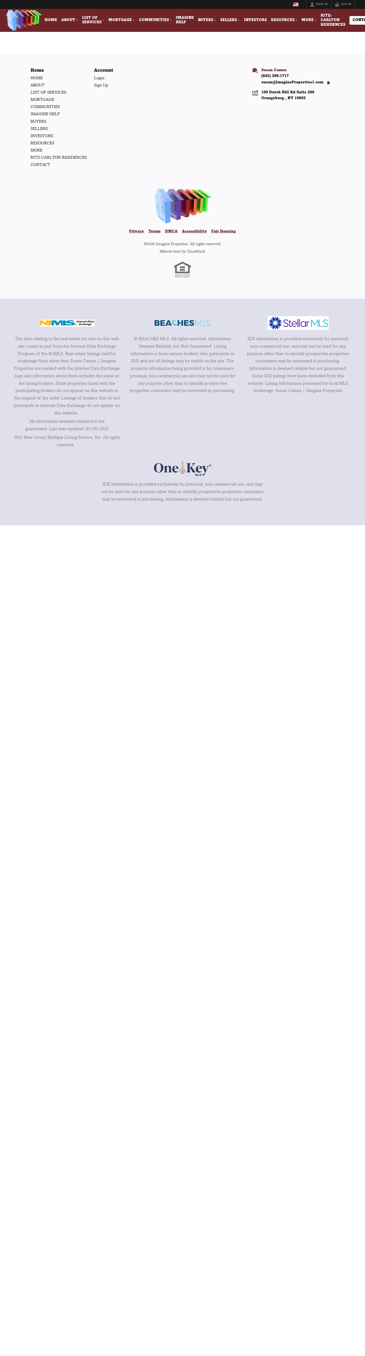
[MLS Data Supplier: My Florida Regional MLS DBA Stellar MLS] (298, 323)
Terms (154, 231)
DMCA (171, 231)
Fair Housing (223, 231)
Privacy (136, 231)
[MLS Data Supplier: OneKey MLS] (182, 469)
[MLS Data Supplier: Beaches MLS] (182, 323)
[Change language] (298, 4)
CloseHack (196, 251)
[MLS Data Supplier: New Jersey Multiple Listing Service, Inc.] (67, 323)
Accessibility (194, 231)
